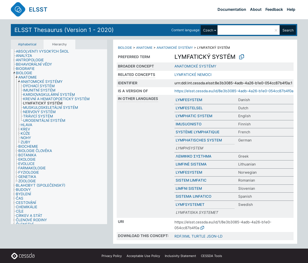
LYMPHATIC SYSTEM (194, 116)
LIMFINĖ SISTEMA (191, 164)
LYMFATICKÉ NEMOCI (193, 74)
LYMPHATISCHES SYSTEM (199, 140)
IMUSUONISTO (189, 124)
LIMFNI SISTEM (189, 188)
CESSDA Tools (211, 256)
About (256, 9)
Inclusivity (180, 256)
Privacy (112, 256)
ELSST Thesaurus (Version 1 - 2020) (64, 29)
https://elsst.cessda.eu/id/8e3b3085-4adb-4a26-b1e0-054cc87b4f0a (233, 91)
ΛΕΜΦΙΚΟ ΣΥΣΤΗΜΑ (194, 156)
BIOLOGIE (125, 47)
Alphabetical (27, 44)
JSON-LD (215, 236)
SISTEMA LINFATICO (194, 196)
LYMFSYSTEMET (190, 204)
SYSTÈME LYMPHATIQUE (197, 132)
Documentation (232, 9)
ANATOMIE (144, 47)
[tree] (59, 136)
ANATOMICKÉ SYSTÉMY (175, 47)
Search (288, 30)
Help (291, 9)
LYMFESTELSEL (189, 108)
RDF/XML (182, 236)
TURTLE (198, 236)
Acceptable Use (143, 256)
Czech (208, 30)
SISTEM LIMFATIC (191, 180)
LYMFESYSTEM (189, 100)
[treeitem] (44, 51)
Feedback (274, 9)
